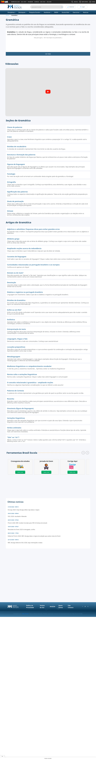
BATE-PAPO (83, 2)
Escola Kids (66, 12)
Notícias (85, 12)
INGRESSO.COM (15, 1)
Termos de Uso (42, 610)
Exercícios (77, 12)
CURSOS (36, 1)
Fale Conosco (70, 610)
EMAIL (92, 2)
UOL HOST (23, 1)
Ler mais (48, 58)
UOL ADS (49, 1)
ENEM (57, 12)
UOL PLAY (42, 1)
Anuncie (52, 610)
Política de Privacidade (30, 610)
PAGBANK (30, 1)
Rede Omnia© (25, 617)
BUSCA (74, 2)
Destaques (22, 12)
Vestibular (48, 12)
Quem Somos (61, 610)
